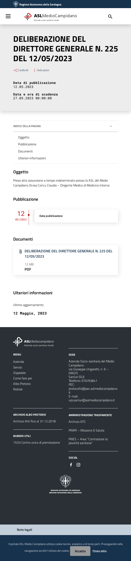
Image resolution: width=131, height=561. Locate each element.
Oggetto (23, 137)
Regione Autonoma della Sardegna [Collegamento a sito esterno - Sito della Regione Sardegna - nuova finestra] (40, 4)
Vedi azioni (40, 70)
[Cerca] (110, 16)
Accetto (80, 551)
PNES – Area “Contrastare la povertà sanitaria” (88, 441)
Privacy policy (100, 551)
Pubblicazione (27, 144)
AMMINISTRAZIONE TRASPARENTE (90, 415)
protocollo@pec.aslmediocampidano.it (93, 390)
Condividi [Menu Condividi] (20, 70)
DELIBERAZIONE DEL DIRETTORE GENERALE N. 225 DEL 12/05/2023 (69, 253)
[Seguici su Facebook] (71, 464)
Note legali (24, 529)
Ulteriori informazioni (32, 158)
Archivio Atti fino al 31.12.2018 (34, 421)
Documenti (25, 151)
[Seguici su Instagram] (78, 464)
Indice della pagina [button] (27, 126)
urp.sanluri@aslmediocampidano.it (92, 400)
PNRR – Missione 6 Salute (86, 430)
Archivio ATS (77, 421)
